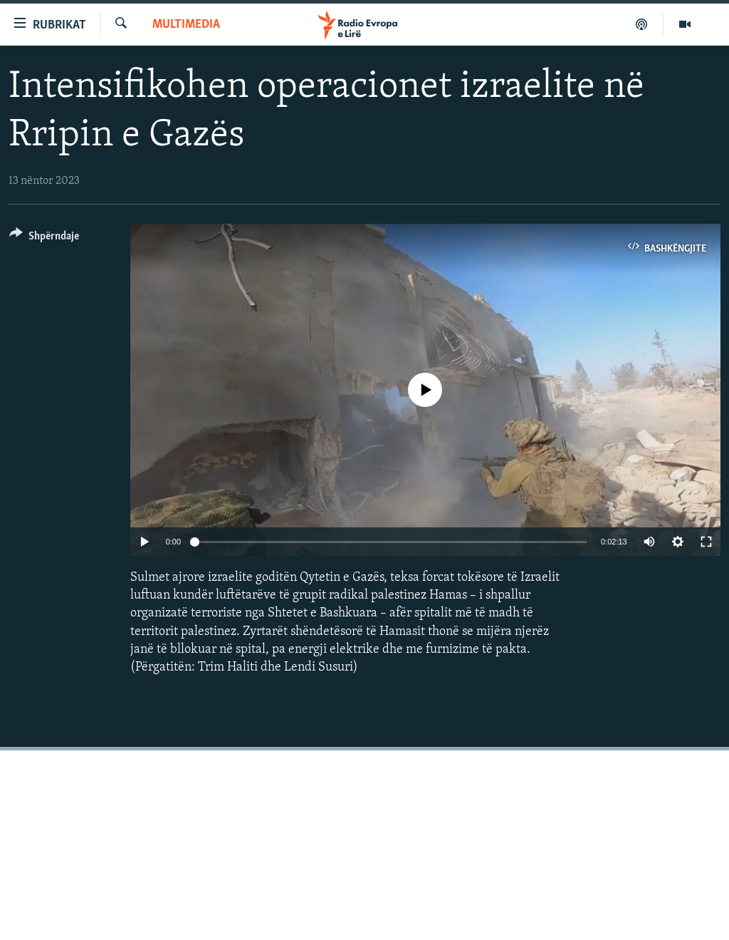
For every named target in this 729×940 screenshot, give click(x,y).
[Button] (44, 238)
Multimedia (186, 24)
